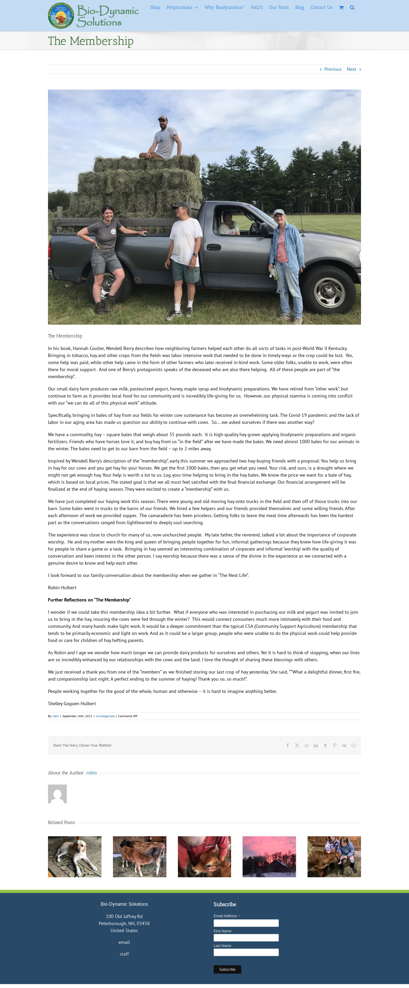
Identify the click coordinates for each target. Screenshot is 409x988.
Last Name (222, 946)
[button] (352, 7)
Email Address (227, 916)
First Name (222, 931)
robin (55, 716)
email (124, 942)
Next (351, 69)
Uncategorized (105, 716)
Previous (333, 69)
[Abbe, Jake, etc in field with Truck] (204, 207)
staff (124, 954)
